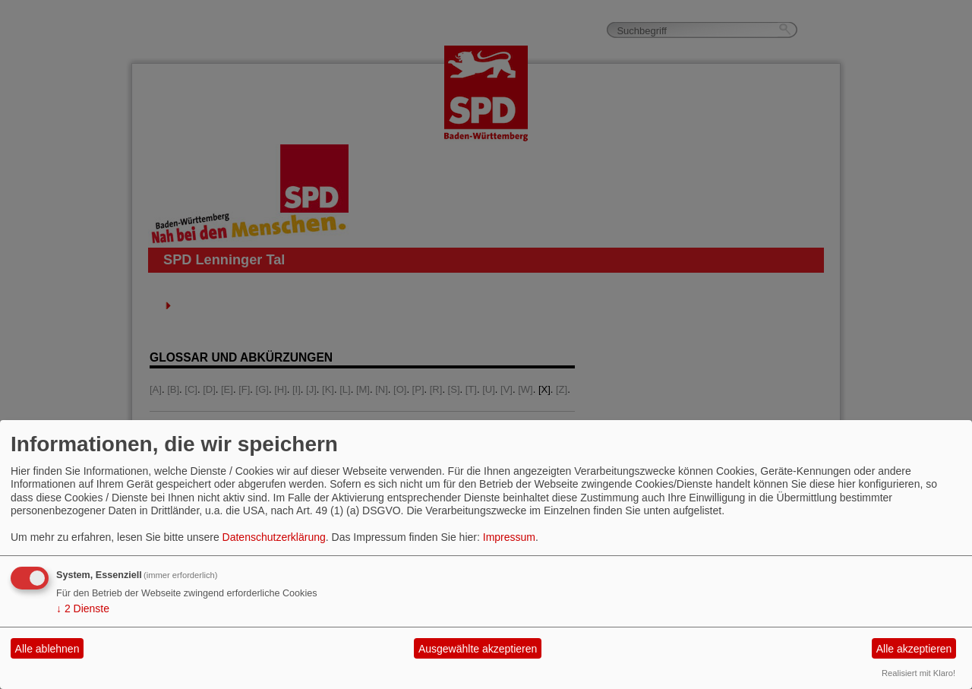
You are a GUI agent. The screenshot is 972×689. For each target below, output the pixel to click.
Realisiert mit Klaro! (918, 673)
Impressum (509, 537)
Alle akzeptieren (914, 649)
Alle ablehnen (47, 649)
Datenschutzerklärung (274, 537)
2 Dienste (82, 608)
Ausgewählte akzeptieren (477, 649)
